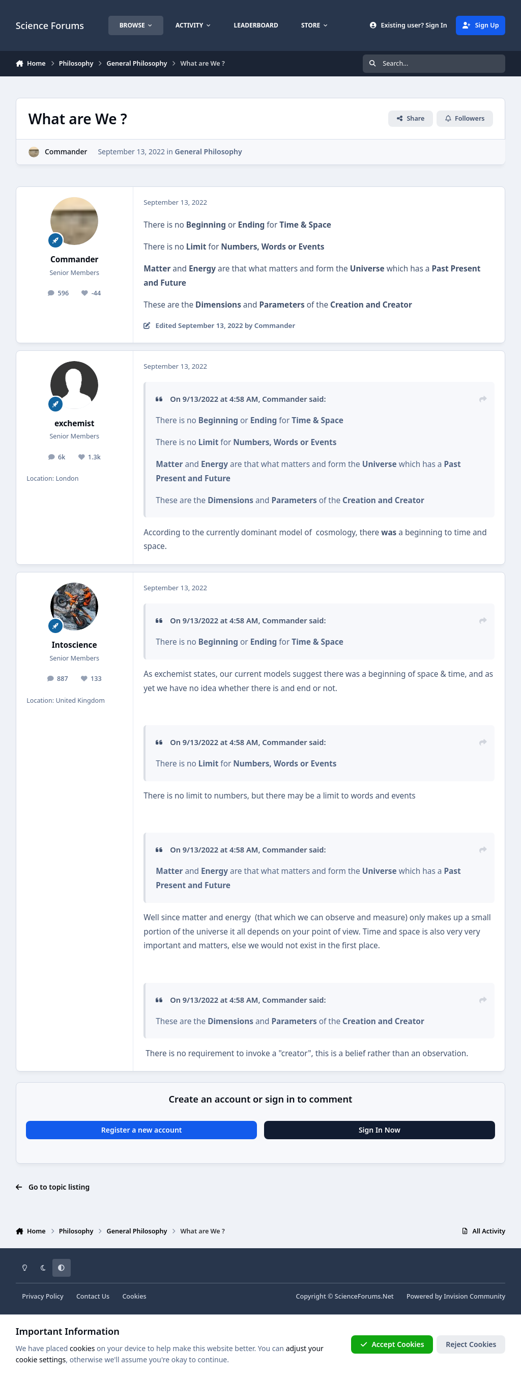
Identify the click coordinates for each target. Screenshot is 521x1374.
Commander (66, 151)
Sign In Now (379, 1130)
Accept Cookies (392, 1344)
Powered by (456, 1296)
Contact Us (92, 1296)
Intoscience (74, 645)
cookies (82, 1348)
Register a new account (141, 1130)
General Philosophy (208, 151)
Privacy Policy (42, 1296)
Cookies (134, 1296)
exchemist (74, 423)
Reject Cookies (471, 1344)
